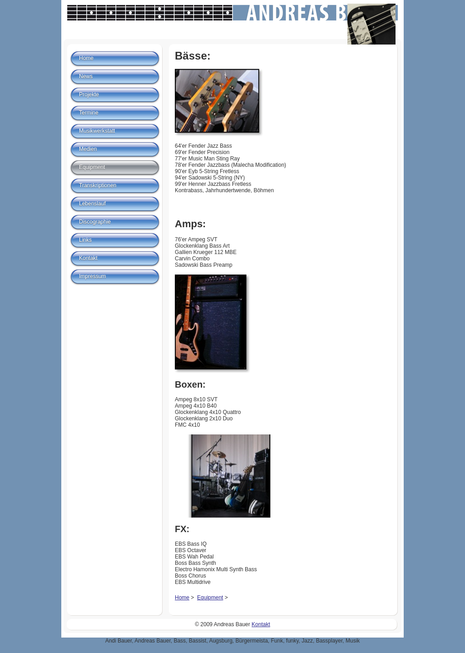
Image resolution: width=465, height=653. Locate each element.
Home (182, 597)
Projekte (89, 94)
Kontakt (88, 258)
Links (85, 240)
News (86, 76)
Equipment (210, 597)
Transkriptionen (97, 185)
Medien (88, 149)
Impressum (92, 276)
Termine (89, 113)
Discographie (95, 222)
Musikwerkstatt (97, 131)
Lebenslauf (92, 203)
